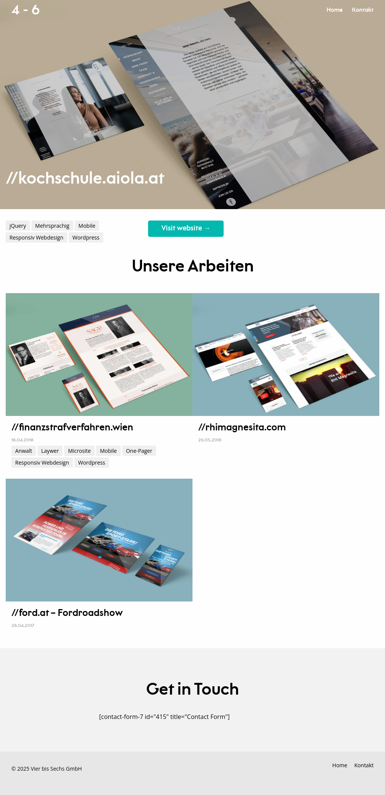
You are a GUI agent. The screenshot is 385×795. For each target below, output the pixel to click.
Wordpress (86, 237)
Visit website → (185, 228)
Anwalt (23, 450)
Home (334, 10)
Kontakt (363, 10)
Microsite (79, 450)
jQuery (17, 225)
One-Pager (139, 450)
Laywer (50, 450)
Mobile (87, 225)
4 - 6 (25, 10)
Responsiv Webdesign (36, 237)
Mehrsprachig (52, 225)
